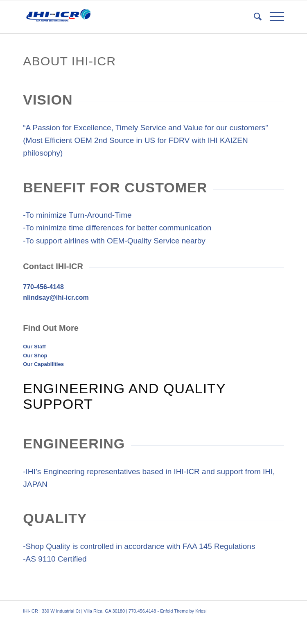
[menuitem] (254, 16)
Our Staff (34, 346)
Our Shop (35, 355)
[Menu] (273, 16)
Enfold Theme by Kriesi (183, 611)
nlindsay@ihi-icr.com (56, 297)
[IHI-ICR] (127, 16)
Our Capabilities (43, 364)
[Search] (254, 16)
